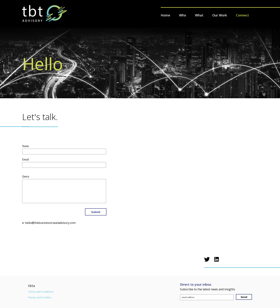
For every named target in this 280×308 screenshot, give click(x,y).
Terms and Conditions (41, 291)
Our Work (219, 15)
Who (182, 15)
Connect (242, 15)
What (199, 15)
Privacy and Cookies (39, 297)
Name (25, 146)
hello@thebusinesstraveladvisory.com (50, 223)
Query (25, 176)
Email (25, 159)
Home (165, 15)
